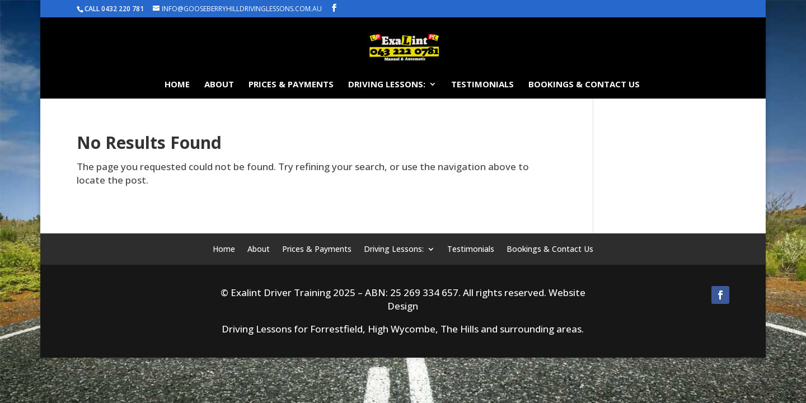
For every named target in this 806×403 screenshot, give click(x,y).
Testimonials (482, 85)
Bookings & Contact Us (584, 85)
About (219, 85)
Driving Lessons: (386, 85)
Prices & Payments (291, 85)
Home (177, 85)
